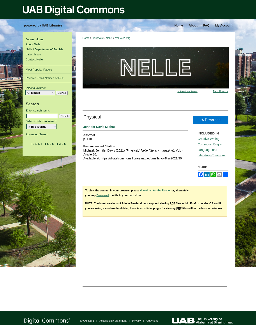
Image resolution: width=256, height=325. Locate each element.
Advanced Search (37, 134)
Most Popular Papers (39, 69)
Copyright (152, 320)
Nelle (109, 38)
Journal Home (35, 39)
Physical (92, 117)
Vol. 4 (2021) (122, 38)
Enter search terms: (38, 110)
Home (86, 38)
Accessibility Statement (112, 320)
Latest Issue (33, 54)
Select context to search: (41, 121)
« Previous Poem (187, 91)
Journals (97, 38)
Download (211, 120)
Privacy (136, 320)
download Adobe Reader (155, 190)
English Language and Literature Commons (212, 150)
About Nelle (33, 44)
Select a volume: (35, 88)
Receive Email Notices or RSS (45, 78)
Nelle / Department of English (44, 49)
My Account (87, 320)
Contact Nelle (34, 59)
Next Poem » (220, 91)
